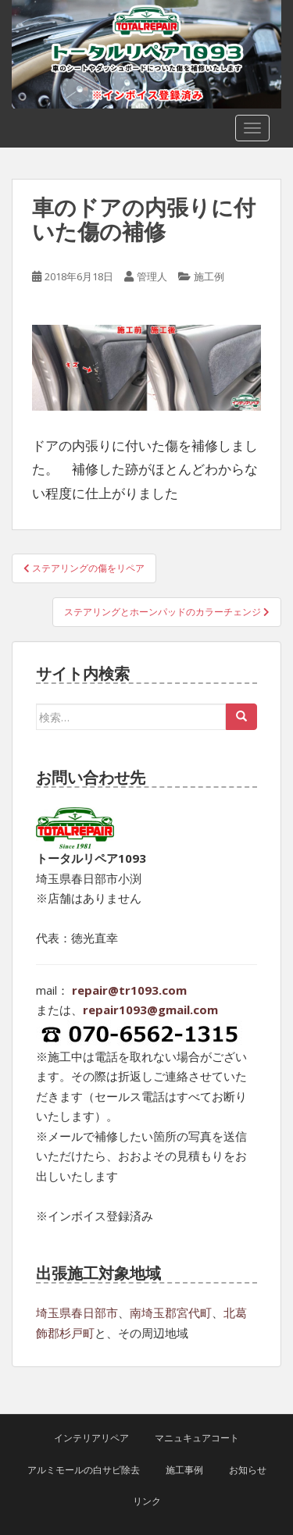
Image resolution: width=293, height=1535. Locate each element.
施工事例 (184, 1469)
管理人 (152, 276)
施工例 (209, 276)
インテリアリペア (91, 1437)
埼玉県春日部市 (77, 1312)
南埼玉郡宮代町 (171, 1312)
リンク (147, 1501)
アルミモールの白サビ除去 (83, 1469)
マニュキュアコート (197, 1437)
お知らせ (247, 1469)
